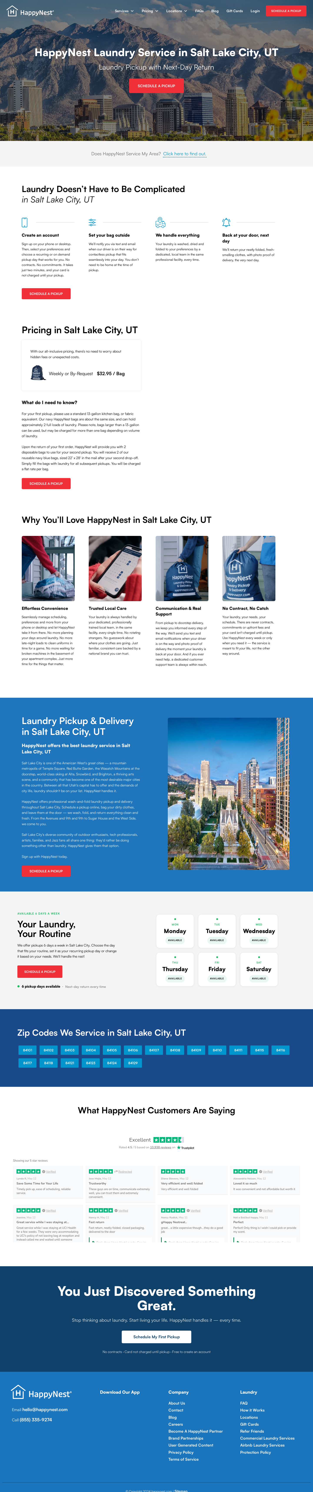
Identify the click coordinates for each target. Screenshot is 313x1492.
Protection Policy (253, 1443)
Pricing (147, 11)
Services (121, 11)
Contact (174, 1407)
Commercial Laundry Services (263, 1431)
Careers (174, 1419)
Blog (215, 11)
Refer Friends (250, 1425)
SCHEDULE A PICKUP (286, 11)
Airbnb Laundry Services (259, 1437)
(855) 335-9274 (34, 1416)
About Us (175, 1401)
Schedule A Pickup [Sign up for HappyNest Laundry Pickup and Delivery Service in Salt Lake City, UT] (156, 85)
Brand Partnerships (183, 1431)
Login (255, 11)
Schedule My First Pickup (156, 1335)
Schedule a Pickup (39, 970)
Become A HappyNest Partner (191, 1425)
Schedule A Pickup (46, 292)
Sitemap (181, 1471)
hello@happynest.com (42, 1407)
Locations (174, 11)
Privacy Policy (179, 1443)
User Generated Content (187, 1437)
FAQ (243, 1401)
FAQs (199, 11)
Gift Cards (234, 11)
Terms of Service (181, 1449)
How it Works (250, 1407)
